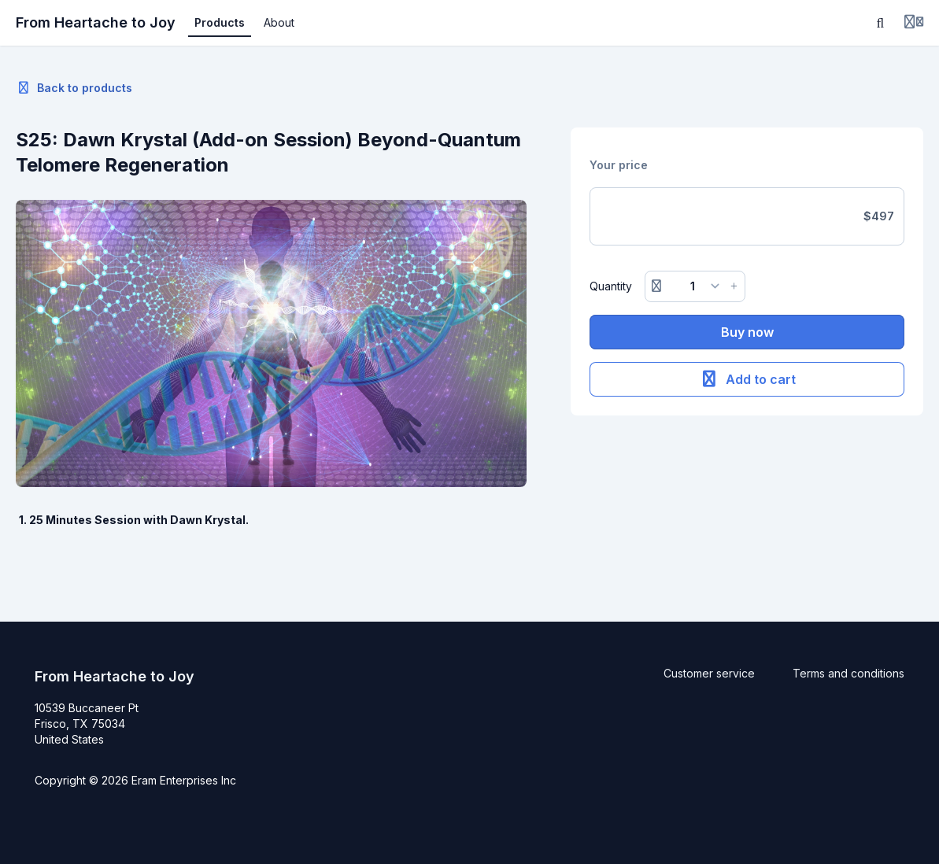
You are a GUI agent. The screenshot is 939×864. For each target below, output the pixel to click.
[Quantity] (695, 286)
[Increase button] (734, 286)
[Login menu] (913, 22)
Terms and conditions (848, 673)
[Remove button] (656, 286)
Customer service (709, 673)
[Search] (881, 23)
